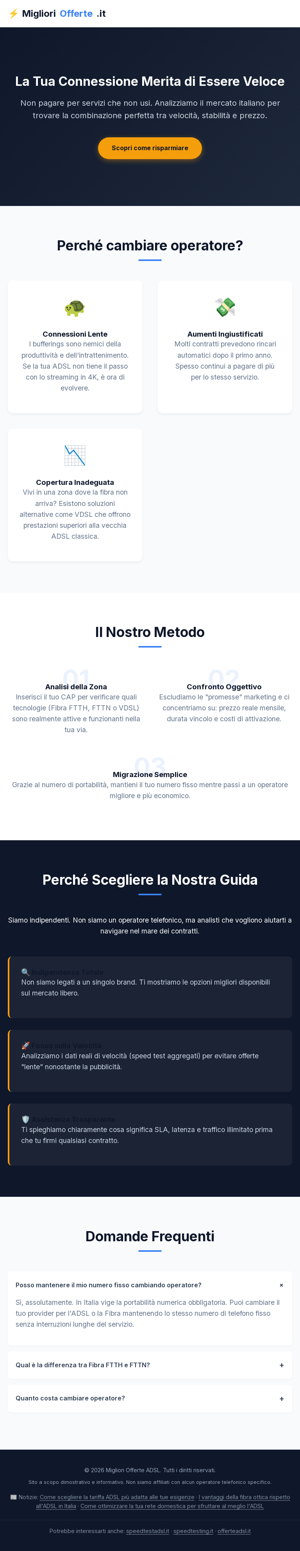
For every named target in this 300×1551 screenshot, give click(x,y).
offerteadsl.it (234, 1531)
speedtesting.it (193, 1531)
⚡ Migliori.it (57, 13)
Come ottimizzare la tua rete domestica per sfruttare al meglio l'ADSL (172, 1506)
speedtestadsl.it (147, 1531)
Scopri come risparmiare (150, 148)
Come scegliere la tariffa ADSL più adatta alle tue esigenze (117, 1497)
